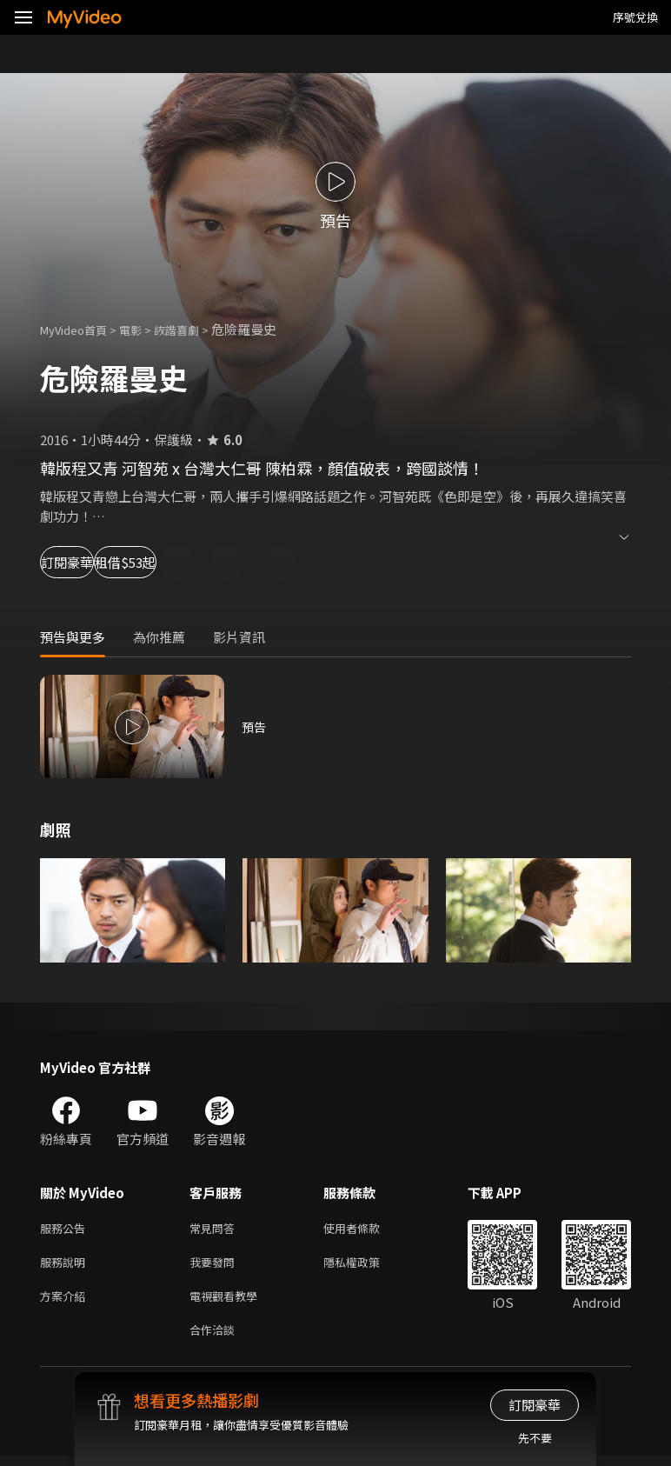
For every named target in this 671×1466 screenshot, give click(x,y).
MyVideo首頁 (79, 329)
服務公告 (66, 1229)
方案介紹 (66, 1302)
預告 (255, 726)
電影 (144, 329)
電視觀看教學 (228, 1302)
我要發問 (215, 1265)
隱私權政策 (366, 1265)
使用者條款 (366, 1229)
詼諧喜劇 (195, 329)
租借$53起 (201, 562)
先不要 (535, 1437)
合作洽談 (215, 1338)
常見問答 (215, 1229)
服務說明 (66, 1265)
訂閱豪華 (88, 562)
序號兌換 (635, 17)
